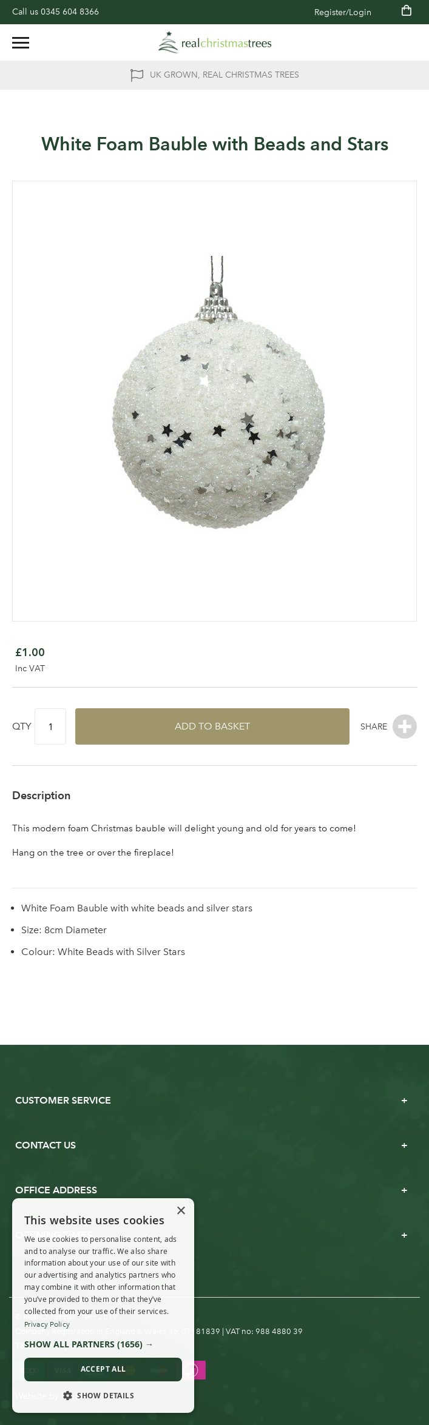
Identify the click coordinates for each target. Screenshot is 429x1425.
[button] (103, 1344)
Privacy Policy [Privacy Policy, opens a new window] (47, 1324)
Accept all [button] (103, 1369)
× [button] (180, 1211)
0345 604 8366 (70, 12)
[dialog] (103, 1305)
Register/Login (342, 12)
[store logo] (215, 42)
